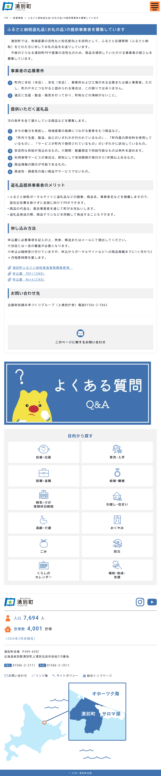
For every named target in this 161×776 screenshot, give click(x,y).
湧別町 (16, 6)
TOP (6, 18)
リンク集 (42, 675)
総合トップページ (99, 675)
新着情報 (18, 18)
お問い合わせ (17, 675)
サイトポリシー (68, 675)
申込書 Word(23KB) (29, 279)
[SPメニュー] (154, 6)
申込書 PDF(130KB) (29, 273)
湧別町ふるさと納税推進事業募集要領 (43, 267)
